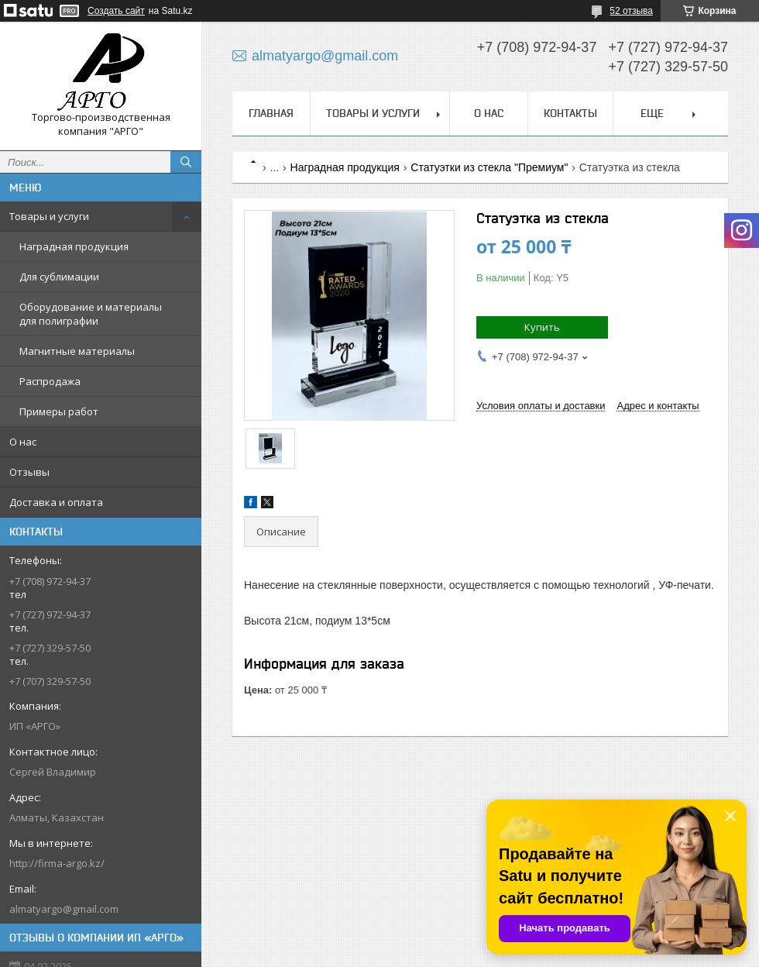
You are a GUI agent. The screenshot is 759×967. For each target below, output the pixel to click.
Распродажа (50, 381)
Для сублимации (59, 277)
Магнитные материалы (77, 351)
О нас (22, 442)
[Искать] (185, 162)
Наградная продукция (74, 246)
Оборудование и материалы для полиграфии (90, 314)
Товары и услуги (49, 216)
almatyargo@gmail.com (63, 909)
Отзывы (29, 472)
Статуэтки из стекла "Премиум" (489, 167)
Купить (542, 327)
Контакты (570, 113)
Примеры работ (58, 411)
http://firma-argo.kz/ (57, 863)
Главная (271, 113)
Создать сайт (116, 10)
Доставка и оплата (56, 502)
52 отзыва (631, 10)
